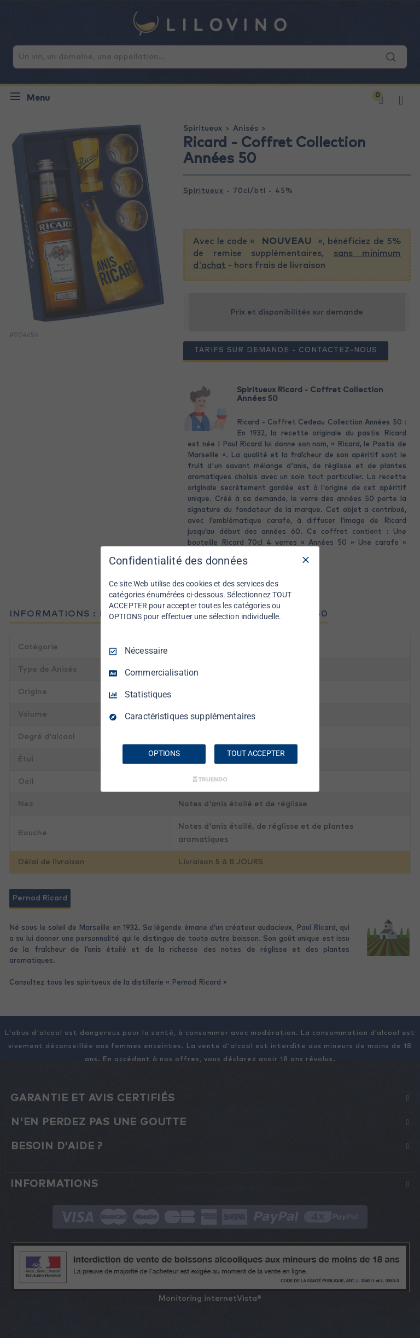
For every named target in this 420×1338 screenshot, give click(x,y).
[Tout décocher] (305, 559)
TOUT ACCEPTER (255, 753)
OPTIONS (164, 753)
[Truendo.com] (210, 779)
